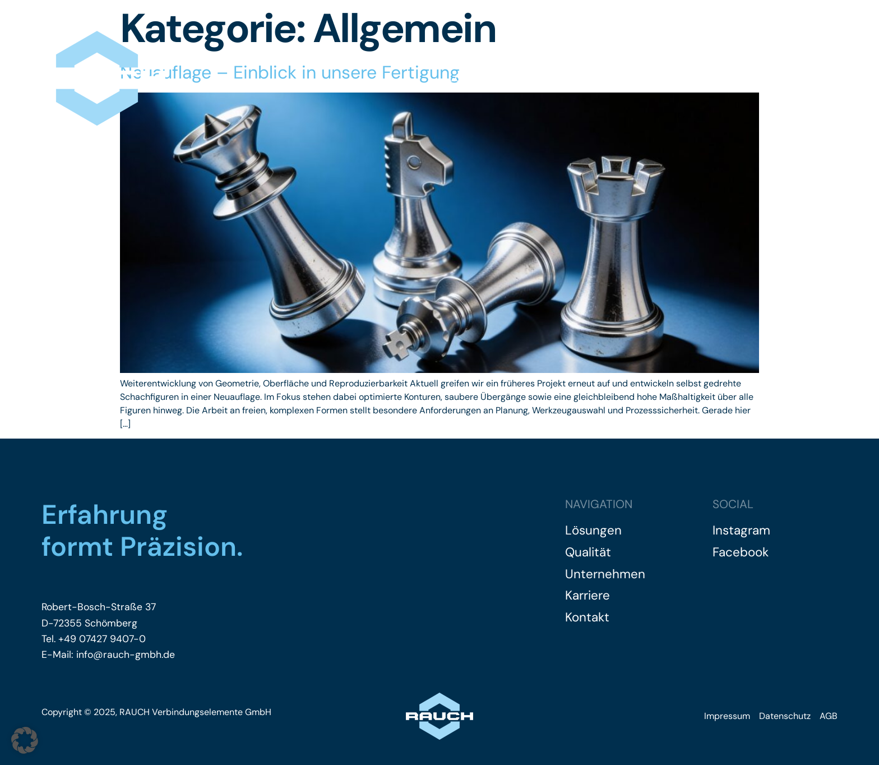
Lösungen (474, 78)
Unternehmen (616, 78)
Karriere (692, 78)
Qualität (540, 78)
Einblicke (756, 78)
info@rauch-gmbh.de (124, 654)
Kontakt (820, 78)
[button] (24, 740)
